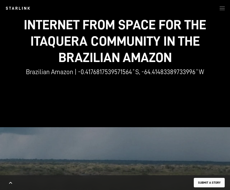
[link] (17, 8)
